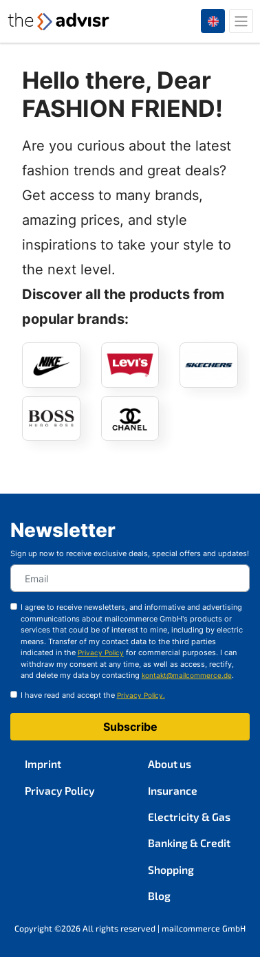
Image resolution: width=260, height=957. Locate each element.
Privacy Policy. (141, 695)
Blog (159, 895)
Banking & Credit (189, 842)
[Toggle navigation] (241, 21)
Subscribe (130, 727)
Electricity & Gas (189, 816)
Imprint (43, 763)
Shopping (171, 869)
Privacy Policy (60, 790)
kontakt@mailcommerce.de (187, 675)
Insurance (172, 790)
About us (169, 763)
